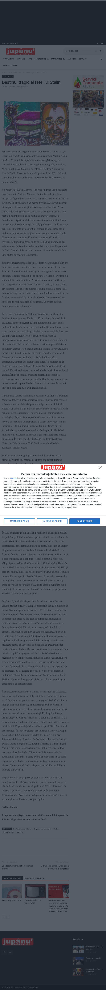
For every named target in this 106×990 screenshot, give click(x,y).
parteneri (13, 478)
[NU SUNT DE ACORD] (101, 468)
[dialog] (53, 495)
